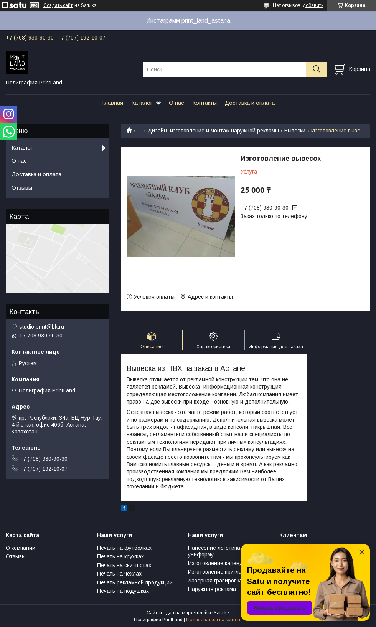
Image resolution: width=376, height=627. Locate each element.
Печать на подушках (123, 591)
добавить (313, 5)
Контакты (204, 102)
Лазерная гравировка (215, 580)
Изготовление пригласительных (228, 572)
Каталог (141, 102)
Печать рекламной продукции (135, 582)
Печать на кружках (120, 556)
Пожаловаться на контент (214, 619)
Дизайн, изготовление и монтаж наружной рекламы (213, 130)
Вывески (294, 130)
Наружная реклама (212, 589)
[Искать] (316, 69)
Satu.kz (221, 612)
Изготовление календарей (222, 563)
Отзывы (22, 187)
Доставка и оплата (250, 102)
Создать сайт (58, 5)
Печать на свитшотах (124, 565)
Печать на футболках (124, 548)
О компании (20, 548)
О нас (176, 102)
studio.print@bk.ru (41, 327)
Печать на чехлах (119, 574)
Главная (112, 102)
